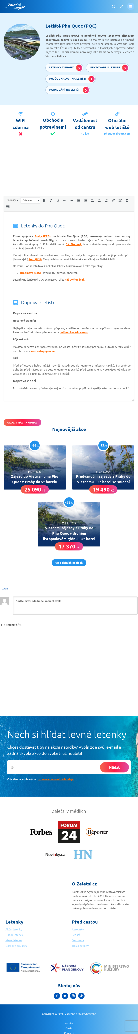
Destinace (78, 940)
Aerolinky (78, 929)
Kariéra (69, 1023)
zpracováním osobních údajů (56, 779)
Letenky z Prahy (65, 68)
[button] (12, 200)
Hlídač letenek (14, 934)
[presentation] (12, 200)
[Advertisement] (69, 170)
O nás (69, 1028)
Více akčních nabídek (69, 562)
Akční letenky (13, 929)
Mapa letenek (13, 940)
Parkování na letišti (69, 90)
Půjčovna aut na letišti (72, 79)
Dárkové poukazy (16, 945)
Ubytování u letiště (109, 68)
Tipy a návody (80, 945)
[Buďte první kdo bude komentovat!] (75, 606)
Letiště (76, 934)
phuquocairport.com (117, 133)
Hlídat (114, 767)
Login (4, 588)
